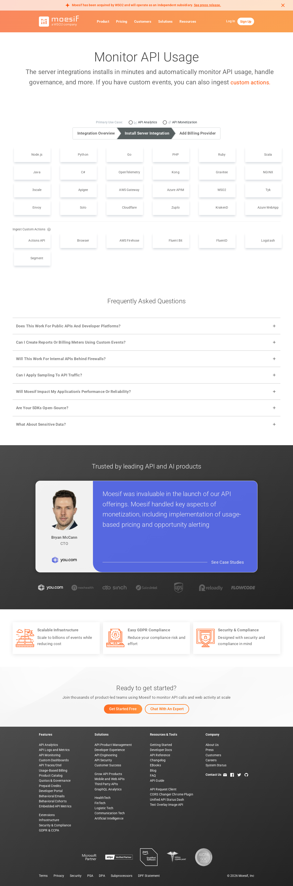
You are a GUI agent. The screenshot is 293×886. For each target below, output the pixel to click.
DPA (102, 876)
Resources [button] (187, 21)
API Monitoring (49, 755)
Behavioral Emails (52, 796)
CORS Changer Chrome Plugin (171, 794)
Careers (211, 760)
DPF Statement (149, 876)
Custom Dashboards (54, 760)
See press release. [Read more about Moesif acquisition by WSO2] (207, 5)
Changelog (157, 760)
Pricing (122, 21)
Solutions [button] (165, 21)
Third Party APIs (106, 784)
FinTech (100, 803)
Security (75, 876)
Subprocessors (121, 876)
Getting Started (161, 745)
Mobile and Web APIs (110, 779)
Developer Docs (161, 750)
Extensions (47, 815)
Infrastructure (49, 820)
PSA (90, 876)
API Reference (160, 755)
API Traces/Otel (50, 765)
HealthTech (103, 798)
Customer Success (108, 765)
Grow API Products (108, 774)
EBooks (155, 765)
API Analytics (48, 745)
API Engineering (106, 755)
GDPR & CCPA (49, 830)
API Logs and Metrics (54, 750)
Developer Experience (110, 750)
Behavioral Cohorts (53, 801)
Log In (230, 21)
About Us (212, 745)
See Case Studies (227, 562)
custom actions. (251, 82)
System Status (216, 765)
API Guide (157, 780)
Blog (153, 770)
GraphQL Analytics (108, 789)
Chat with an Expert (167, 709)
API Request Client (163, 789)
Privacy (59, 876)
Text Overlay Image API (166, 804)
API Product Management (113, 745)
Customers (142, 21)
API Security (103, 760)
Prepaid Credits (50, 786)
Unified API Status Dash (167, 799)
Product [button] (103, 21)
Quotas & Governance (55, 780)
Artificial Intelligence (109, 818)
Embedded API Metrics (55, 806)
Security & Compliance (55, 825)
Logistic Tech (104, 808)
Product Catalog (51, 775)
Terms (43, 876)
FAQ (153, 775)
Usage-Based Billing (53, 770)
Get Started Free (123, 709)
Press (210, 750)
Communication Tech (110, 813)
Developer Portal (51, 791)
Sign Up (245, 21)
